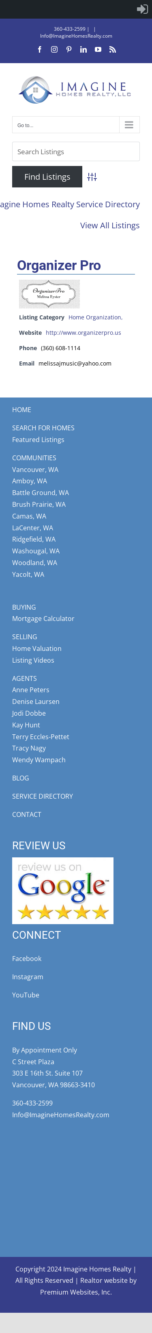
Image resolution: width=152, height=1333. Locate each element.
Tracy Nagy (29, 748)
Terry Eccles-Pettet (40, 736)
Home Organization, (96, 317)
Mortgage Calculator (43, 618)
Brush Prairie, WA (39, 504)
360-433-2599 (70, 29)
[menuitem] (142, 9)
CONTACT (26, 814)
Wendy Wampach (39, 759)
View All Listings (110, 225)
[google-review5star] (62, 860)
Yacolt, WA (28, 574)
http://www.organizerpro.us (83, 332)
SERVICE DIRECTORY (42, 796)
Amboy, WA (29, 480)
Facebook (26, 958)
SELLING (24, 636)
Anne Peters (30, 689)
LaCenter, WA (32, 527)
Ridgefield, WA (34, 539)
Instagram (27, 976)
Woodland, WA (34, 562)
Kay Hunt (26, 725)
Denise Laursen (36, 701)
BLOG (20, 778)
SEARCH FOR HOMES (43, 427)
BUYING (24, 607)
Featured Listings (38, 439)
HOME (21, 409)
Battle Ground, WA (40, 492)
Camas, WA (29, 516)
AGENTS (24, 678)
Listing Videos (33, 660)
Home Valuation (37, 648)
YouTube (25, 995)
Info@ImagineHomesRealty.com (76, 35)
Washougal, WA (36, 550)
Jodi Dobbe (29, 713)
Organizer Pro (59, 265)
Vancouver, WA (35, 469)
